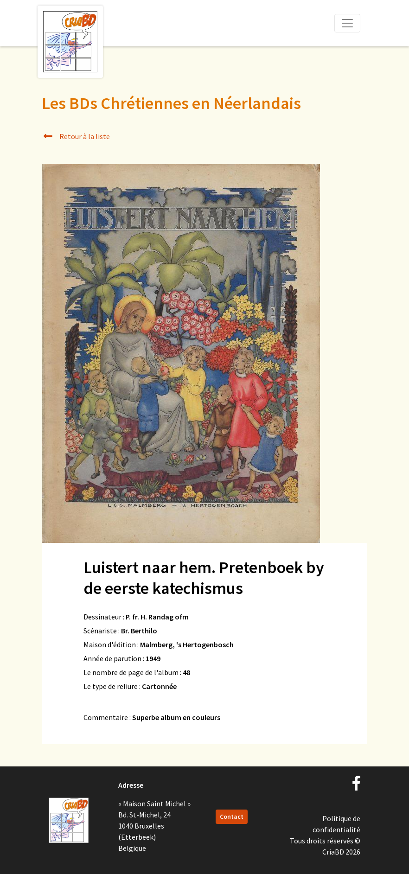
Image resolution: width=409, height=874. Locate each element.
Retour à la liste (76, 136)
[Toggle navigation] (347, 23)
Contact (231, 816)
